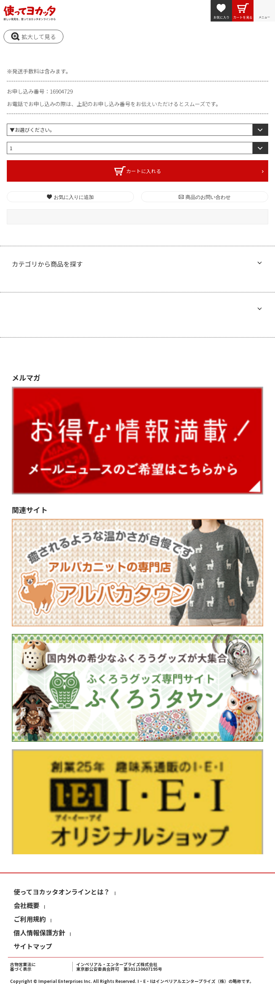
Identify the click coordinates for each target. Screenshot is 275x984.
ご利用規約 (30, 918)
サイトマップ (33, 946)
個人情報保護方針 (39, 932)
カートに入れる (143, 171)
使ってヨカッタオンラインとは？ (62, 891)
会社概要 (26, 905)
